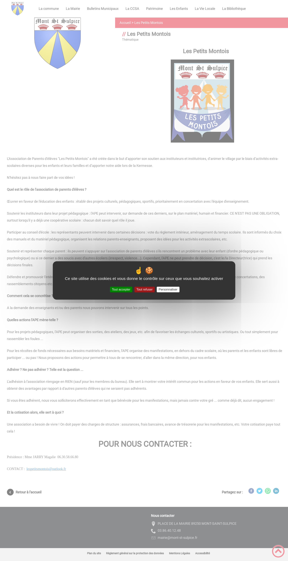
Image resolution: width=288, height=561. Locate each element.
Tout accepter (121, 289)
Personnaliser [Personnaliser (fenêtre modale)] (168, 289)
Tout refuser (144, 289)
